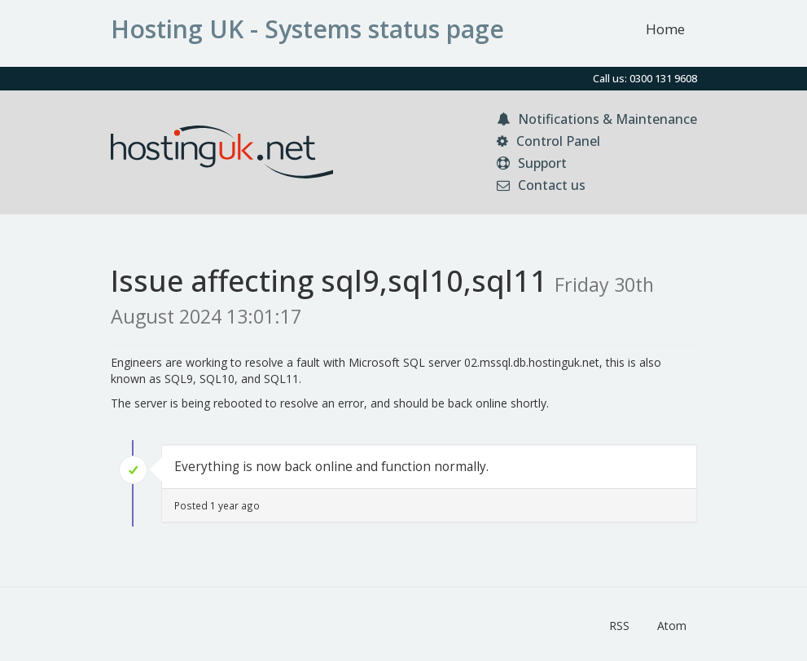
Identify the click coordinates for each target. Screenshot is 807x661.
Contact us (541, 185)
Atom (671, 625)
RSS (619, 625)
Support (532, 163)
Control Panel (548, 141)
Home (665, 29)
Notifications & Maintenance (597, 119)
